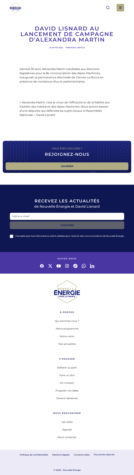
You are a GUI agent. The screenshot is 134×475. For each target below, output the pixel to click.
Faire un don (67, 375)
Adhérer (67, 166)
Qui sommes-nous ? (67, 321)
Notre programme (67, 328)
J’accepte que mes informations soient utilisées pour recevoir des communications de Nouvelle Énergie (69, 236)
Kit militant (67, 382)
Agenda (67, 429)
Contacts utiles (82, 454)
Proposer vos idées (67, 390)
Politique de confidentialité (34, 454)
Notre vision (67, 336)
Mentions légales (61, 454)
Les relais (67, 421)
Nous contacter (67, 437)
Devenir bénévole (67, 398)
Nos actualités (67, 344)
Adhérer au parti (67, 367)
